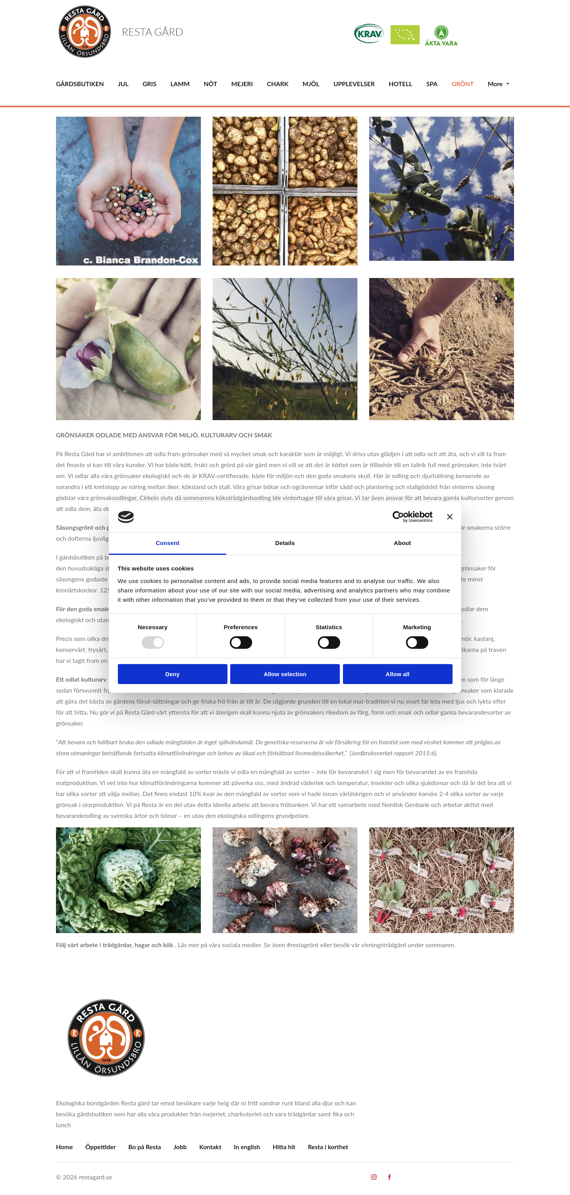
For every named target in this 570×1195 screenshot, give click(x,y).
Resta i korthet (328, 1146)
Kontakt (210, 1146)
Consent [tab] (168, 543)
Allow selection (284, 674)
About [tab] (402, 543)
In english (247, 1146)
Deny (172, 674)
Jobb (180, 1146)
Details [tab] (285, 543)
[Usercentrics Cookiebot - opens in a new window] (398, 517)
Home (64, 1146)
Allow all (397, 674)
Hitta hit (283, 1146)
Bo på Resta (144, 1146)
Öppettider (100, 1146)
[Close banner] (450, 517)
